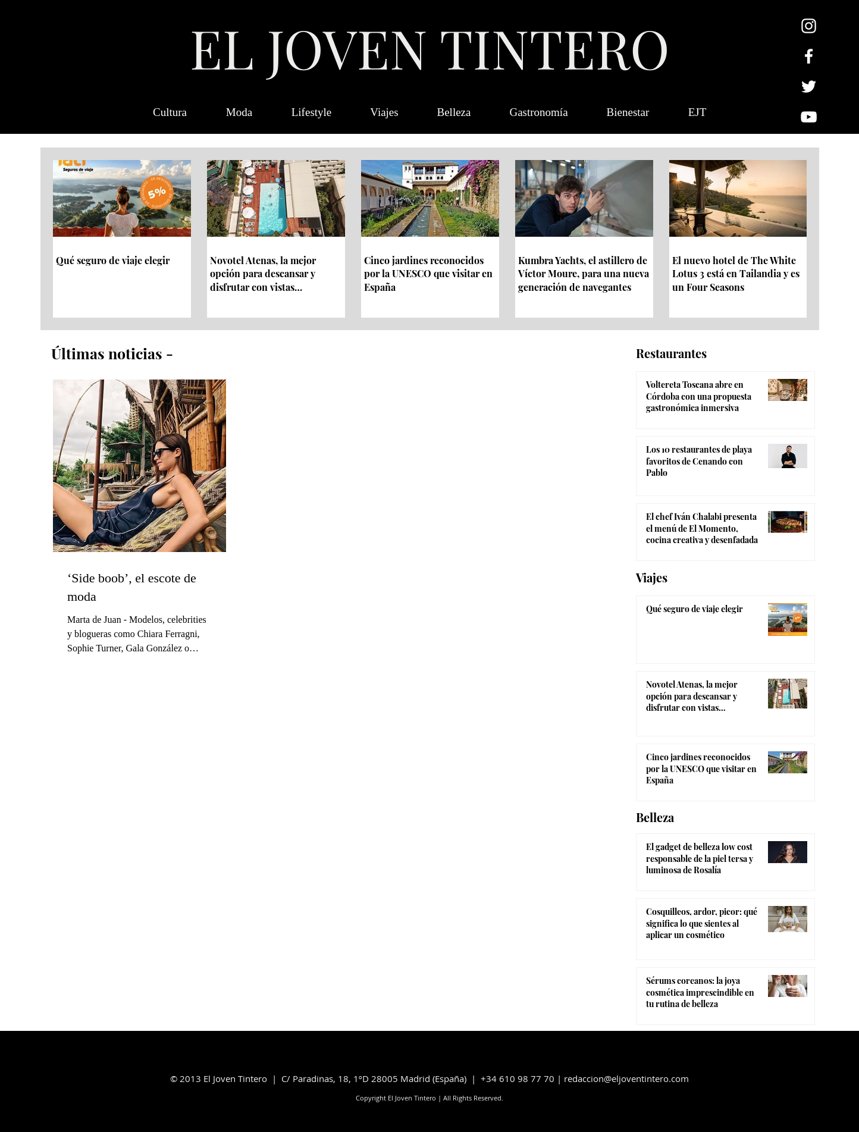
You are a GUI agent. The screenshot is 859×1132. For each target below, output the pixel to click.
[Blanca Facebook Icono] (809, 56)
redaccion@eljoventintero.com (626, 1078)
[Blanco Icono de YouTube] (809, 117)
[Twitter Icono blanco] (809, 86)
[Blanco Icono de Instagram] (809, 26)
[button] (697, 112)
